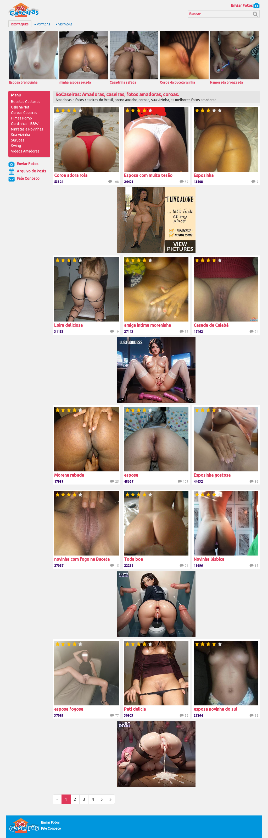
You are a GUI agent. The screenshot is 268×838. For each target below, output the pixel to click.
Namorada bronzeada (234, 57)
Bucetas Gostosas (25, 102)
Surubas (17, 140)
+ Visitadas (64, 24)
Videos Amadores (25, 151)
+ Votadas (42, 24)
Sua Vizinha (20, 135)
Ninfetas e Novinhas (27, 129)
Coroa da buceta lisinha (184, 57)
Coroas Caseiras (24, 113)
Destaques (20, 24)
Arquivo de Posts (27, 171)
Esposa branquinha (33, 57)
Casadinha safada (134, 57)
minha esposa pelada (83, 57)
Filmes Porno (21, 118)
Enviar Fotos (245, 5)
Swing (16, 146)
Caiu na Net (20, 107)
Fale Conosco (24, 179)
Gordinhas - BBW (24, 124)
